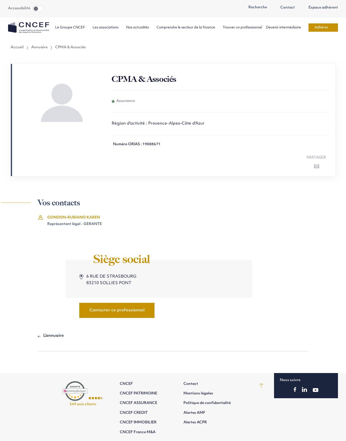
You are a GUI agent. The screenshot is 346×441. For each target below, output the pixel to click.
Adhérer (323, 27)
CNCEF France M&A (138, 432)
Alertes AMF (194, 413)
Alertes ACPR (195, 422)
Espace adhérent (320, 8)
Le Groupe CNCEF (72, 27)
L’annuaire (53, 336)
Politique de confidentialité (207, 403)
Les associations (107, 27)
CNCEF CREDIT (134, 413)
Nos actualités (139, 27)
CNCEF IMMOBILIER (138, 422)
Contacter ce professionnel (116, 310)
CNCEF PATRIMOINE (138, 393)
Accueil (17, 47)
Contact (285, 8)
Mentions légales (198, 393)
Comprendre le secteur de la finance (188, 27)
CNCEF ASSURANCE (138, 403)
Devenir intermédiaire (285, 27)
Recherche (255, 8)
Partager (316, 158)
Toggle (38, 9)
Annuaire (39, 47)
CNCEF (126, 384)
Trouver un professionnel (242, 27)
